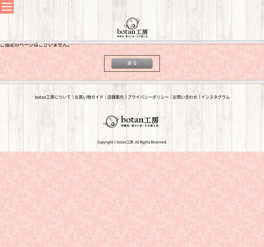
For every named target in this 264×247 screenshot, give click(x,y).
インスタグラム (215, 97)
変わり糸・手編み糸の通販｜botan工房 (132, 27)
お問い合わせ (185, 97)
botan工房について (53, 97)
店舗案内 (115, 97)
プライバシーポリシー (148, 97)
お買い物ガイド (89, 97)
